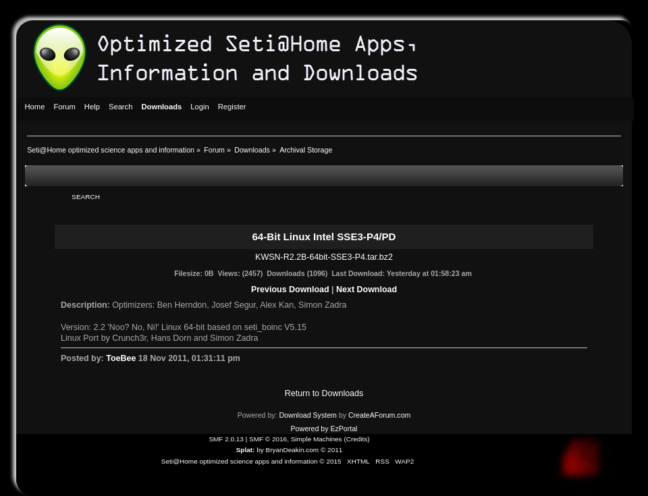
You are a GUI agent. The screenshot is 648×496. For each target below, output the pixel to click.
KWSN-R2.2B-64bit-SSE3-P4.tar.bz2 (324, 257)
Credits (357, 439)
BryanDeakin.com (292, 449)
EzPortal (343, 428)
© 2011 (331, 449)
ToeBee (121, 358)
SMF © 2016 (268, 439)
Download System (307, 415)
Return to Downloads (324, 393)
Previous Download (290, 289)
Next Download (366, 289)
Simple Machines (316, 439)
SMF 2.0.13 (226, 439)
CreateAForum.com (379, 415)
